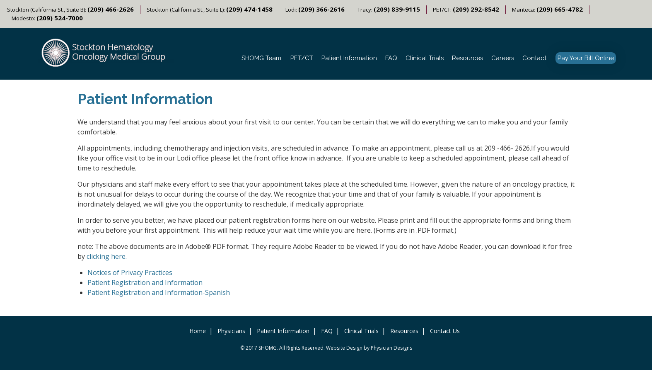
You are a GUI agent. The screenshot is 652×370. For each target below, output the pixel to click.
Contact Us (445, 331)
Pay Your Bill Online (586, 58)
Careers (502, 58)
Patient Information (349, 58)
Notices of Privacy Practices (129, 272)
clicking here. (107, 256)
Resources (467, 58)
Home (197, 331)
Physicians (231, 331)
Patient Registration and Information (145, 282)
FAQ (391, 58)
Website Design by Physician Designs (369, 347)
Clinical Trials (425, 58)
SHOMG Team (261, 58)
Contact (534, 58)
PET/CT (301, 58)
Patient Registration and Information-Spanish (158, 292)
